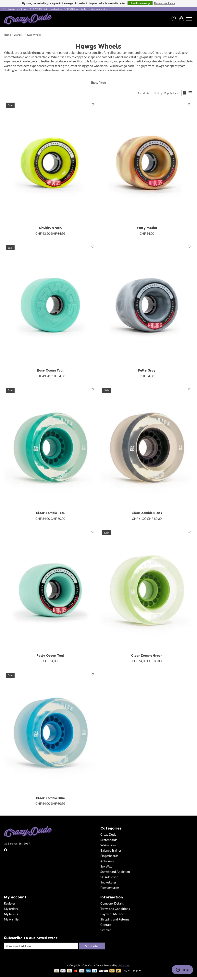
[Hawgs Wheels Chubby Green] (50, 162)
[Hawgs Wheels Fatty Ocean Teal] (50, 590)
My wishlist (11, 919)
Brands (18, 34)
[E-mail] (41, 946)
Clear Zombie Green (146, 655)
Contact (105, 924)
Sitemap (105, 930)
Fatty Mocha (147, 228)
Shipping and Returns (114, 919)
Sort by (158, 93)
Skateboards (108, 840)
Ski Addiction (109, 877)
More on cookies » (164, 3)
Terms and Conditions (115, 908)
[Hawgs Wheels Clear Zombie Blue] (50, 732)
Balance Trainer (110, 850)
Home (7, 34)
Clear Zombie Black (146, 513)
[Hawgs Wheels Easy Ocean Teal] (50, 304)
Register (9, 903)
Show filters (98, 82)
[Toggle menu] (189, 19)
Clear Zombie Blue (50, 798)
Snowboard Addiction (115, 871)
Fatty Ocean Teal (50, 655)
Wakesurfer (108, 845)
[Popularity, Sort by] (171, 93)
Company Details (112, 903)
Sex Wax (106, 866)
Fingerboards (109, 855)
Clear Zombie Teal (50, 513)
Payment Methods (113, 914)
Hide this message (140, 3)
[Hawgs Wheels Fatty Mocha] (146, 162)
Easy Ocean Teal (50, 370)
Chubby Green (50, 228)
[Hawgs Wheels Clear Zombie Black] (146, 447)
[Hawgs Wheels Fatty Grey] (146, 304)
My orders (11, 908)
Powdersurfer (109, 887)
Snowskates (108, 882)
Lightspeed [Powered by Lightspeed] (124, 965)
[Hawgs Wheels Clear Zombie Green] (146, 590)
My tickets (11, 914)
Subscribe (91, 946)
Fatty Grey (146, 370)
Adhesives (107, 861)
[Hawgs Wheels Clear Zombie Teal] (50, 447)
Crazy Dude (108, 834)
